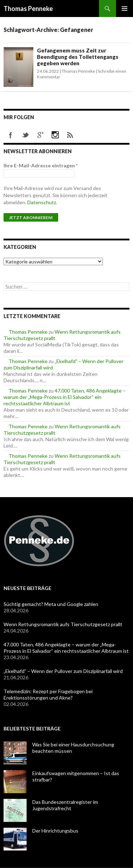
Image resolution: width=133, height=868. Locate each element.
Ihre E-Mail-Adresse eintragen (41, 165)
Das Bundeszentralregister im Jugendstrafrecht (65, 805)
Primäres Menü (124, 8)
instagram (55, 135)
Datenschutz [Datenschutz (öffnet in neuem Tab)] (41, 202)
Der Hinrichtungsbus (55, 831)
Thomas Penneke (28, 8)
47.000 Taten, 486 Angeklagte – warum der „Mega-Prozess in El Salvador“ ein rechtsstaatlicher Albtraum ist (65, 397)
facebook (11, 135)
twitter (25, 135)
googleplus (40, 135)
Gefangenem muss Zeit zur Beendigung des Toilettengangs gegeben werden (77, 56)
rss (70, 135)
